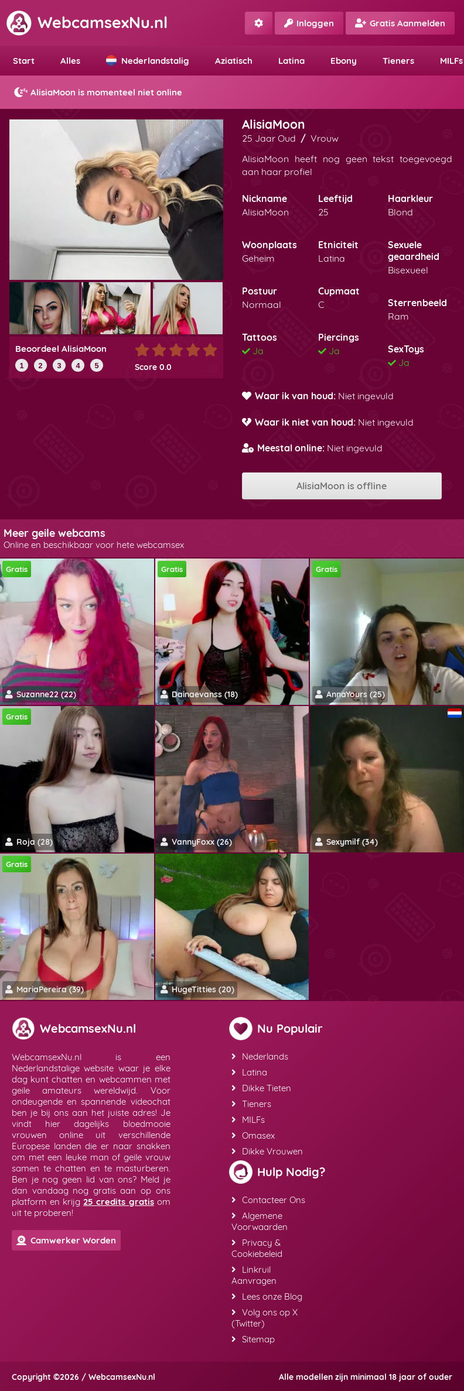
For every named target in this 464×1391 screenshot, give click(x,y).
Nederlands (259, 1056)
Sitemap (253, 1339)
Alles (70, 60)
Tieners (398, 60)
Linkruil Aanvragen (254, 1275)
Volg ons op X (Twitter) (264, 1318)
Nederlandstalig (147, 60)
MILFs (248, 1119)
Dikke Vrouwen (267, 1151)
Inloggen (309, 23)
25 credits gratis (118, 1201)
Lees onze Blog (266, 1296)
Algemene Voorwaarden (259, 1221)
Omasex (253, 1135)
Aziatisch (234, 60)
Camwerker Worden (66, 1240)
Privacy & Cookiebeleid (256, 1248)
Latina (291, 60)
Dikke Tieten (261, 1088)
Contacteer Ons (268, 1199)
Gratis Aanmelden (400, 23)
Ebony (343, 60)
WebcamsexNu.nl (87, 22)
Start (24, 60)
